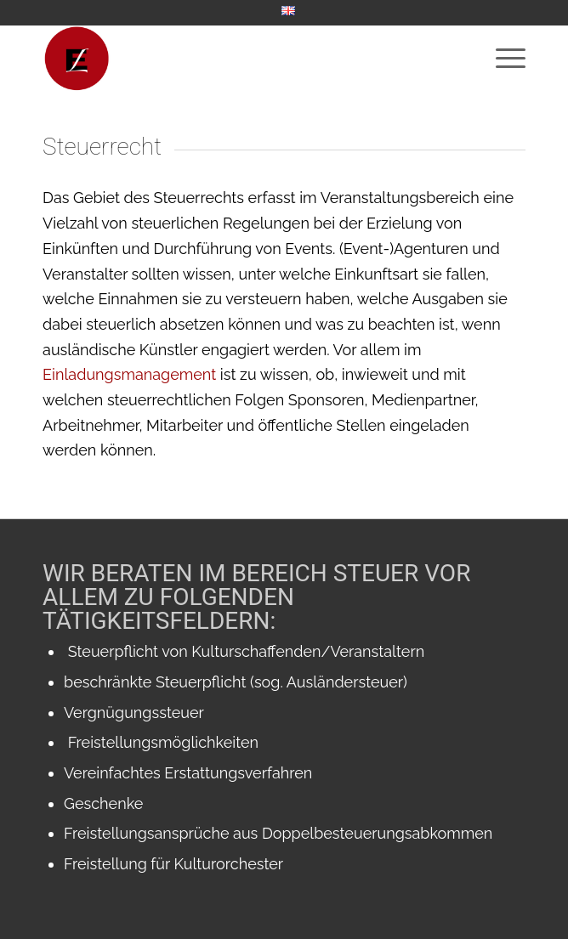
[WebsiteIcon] (236, 59)
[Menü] (502, 59)
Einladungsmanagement (131, 374)
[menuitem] (288, 11)
